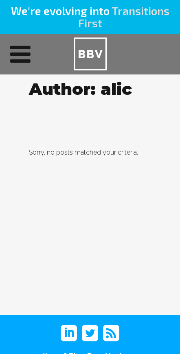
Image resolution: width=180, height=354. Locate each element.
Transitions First (123, 16)
